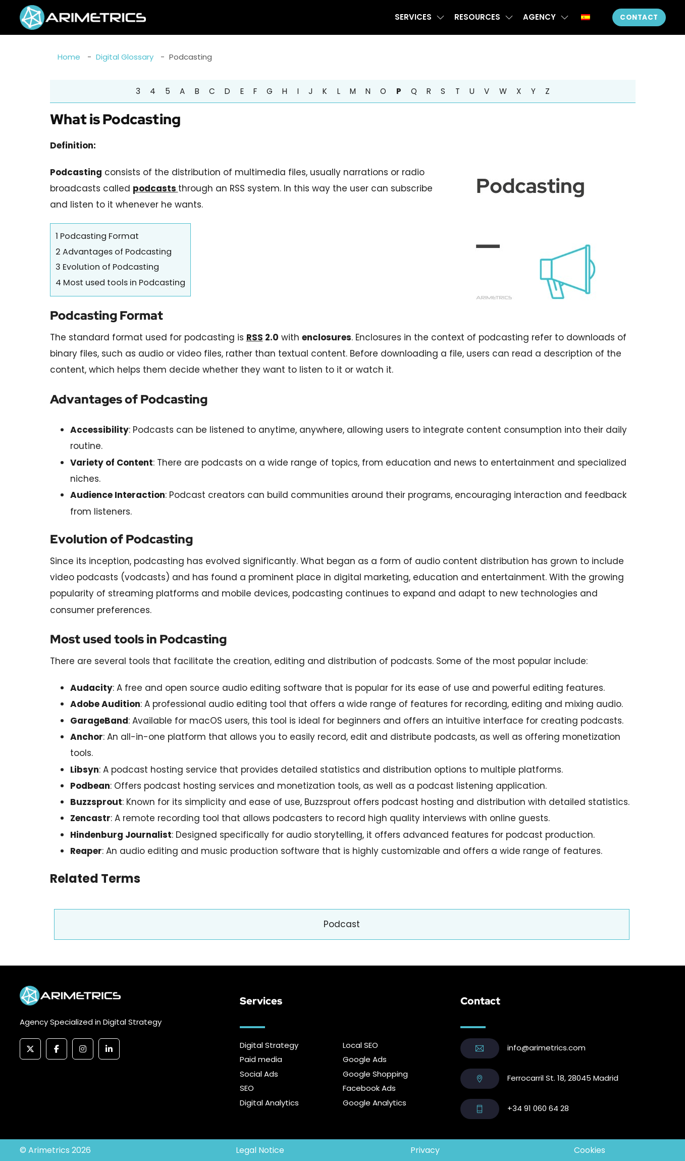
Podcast (342, 924)
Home (69, 57)
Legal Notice (260, 1150)
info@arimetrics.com (546, 1047)
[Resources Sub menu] (509, 17)
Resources (477, 17)
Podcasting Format (97, 236)
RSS (254, 337)
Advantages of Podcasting (114, 252)
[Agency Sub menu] (564, 17)
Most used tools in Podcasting (120, 282)
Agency (539, 17)
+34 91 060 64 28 (538, 1108)
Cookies (589, 1150)
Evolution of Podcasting (107, 267)
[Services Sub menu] (440, 17)
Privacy (425, 1150)
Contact (639, 17)
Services (413, 17)
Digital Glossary (124, 57)
